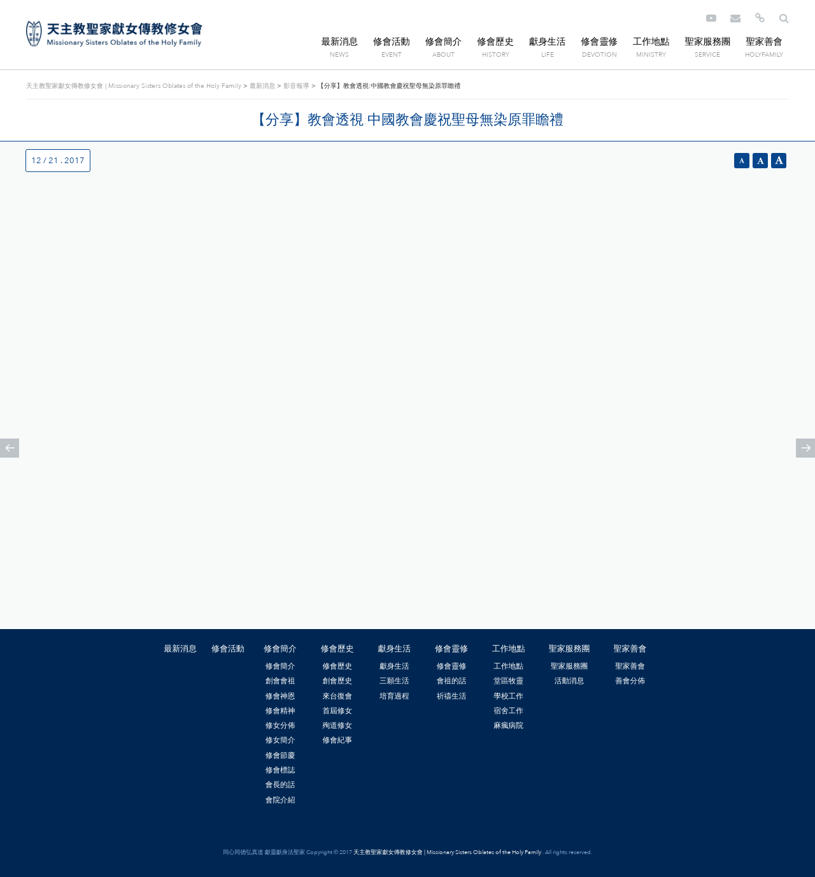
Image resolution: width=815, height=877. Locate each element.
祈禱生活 (452, 696)
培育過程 (394, 696)
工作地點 (651, 42)
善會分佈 (630, 681)
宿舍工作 (508, 711)
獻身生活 (547, 42)
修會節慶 (280, 755)
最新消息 (340, 42)
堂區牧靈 (508, 681)
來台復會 (337, 696)
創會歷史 (337, 681)
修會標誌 (280, 770)
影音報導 (296, 86)
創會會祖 (280, 681)
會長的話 (280, 784)
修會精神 (280, 711)
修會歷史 (495, 42)
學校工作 (508, 696)
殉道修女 (337, 725)
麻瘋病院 (508, 725)
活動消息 (570, 681)
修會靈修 (599, 42)
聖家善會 (764, 42)
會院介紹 (280, 800)
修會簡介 (443, 42)
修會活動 (391, 42)
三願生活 (394, 681)
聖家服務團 (707, 42)
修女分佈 (280, 725)
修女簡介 (280, 740)
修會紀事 (337, 740)
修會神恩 (280, 696)
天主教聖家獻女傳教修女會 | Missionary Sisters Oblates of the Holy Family (114, 34)
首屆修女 (337, 711)
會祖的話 (452, 681)
